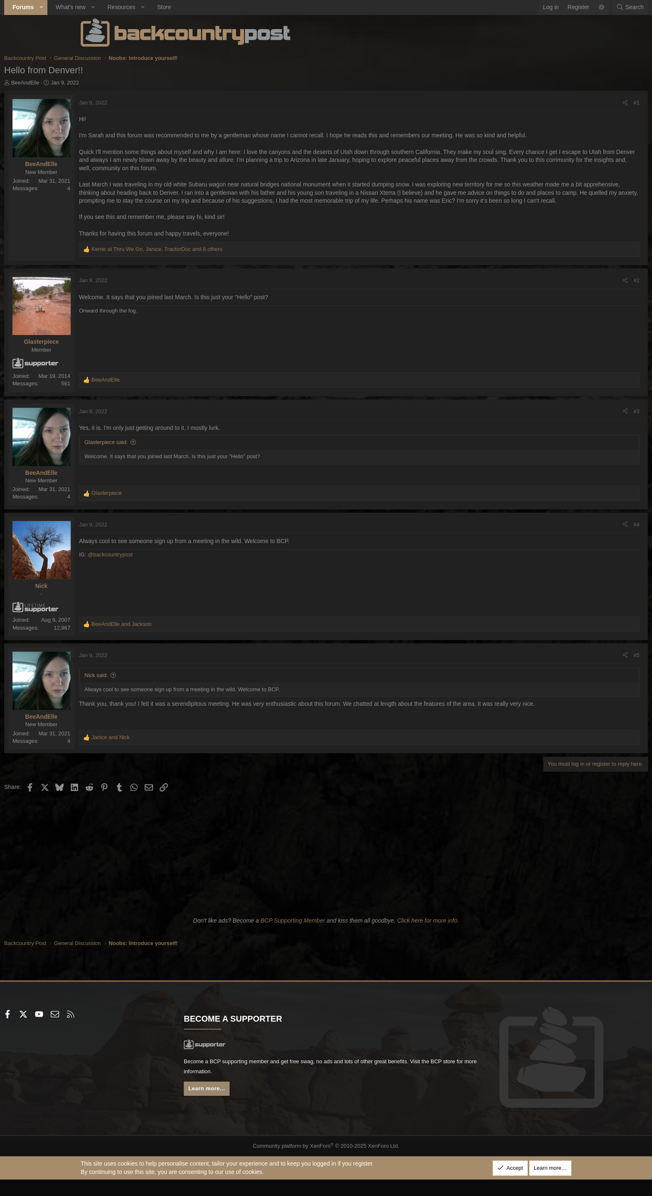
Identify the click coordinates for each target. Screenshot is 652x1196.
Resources (198, 7)
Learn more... (247, 1107)
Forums (99, 7)
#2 (560, 297)
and (198, 640)
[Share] (548, 103)
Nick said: (172, 691)
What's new (147, 7)
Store (240, 7)
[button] (117, 7)
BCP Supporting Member (292, 936)
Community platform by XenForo (326, 1162)
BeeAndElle (102, 82)
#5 (560, 671)
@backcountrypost (186, 571)
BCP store (298, 1089)
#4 (560, 541)
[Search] (553, 7)
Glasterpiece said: (182, 458)
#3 (560, 427)
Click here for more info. (428, 936)
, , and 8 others (233, 265)
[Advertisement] (326, 869)
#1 (560, 102)
